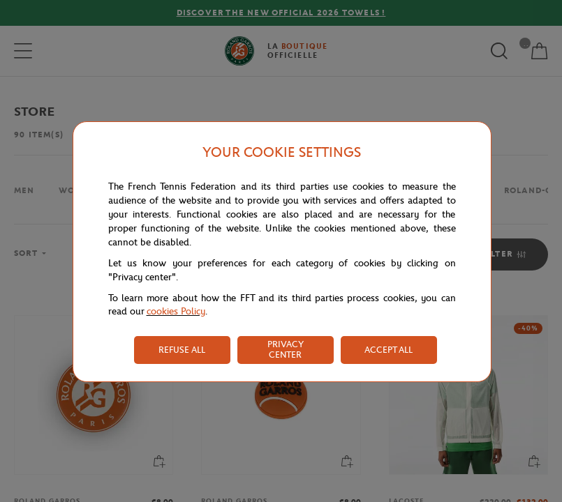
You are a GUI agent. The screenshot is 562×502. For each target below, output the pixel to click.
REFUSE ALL (181, 349)
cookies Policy (176, 311)
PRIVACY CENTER (285, 349)
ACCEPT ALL (388, 349)
